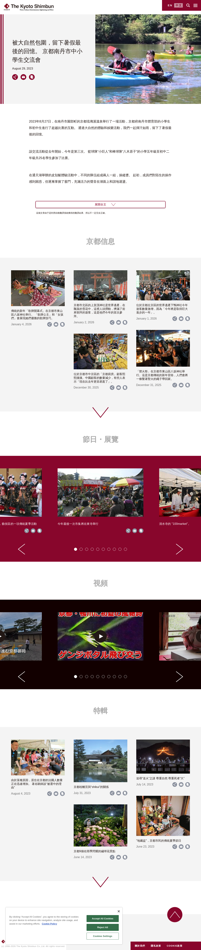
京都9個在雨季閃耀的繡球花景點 (94, 851)
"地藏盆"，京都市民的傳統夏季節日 (158, 840)
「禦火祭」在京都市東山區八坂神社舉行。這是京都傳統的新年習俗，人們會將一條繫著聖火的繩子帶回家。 (162, 375)
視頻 (100, 583)
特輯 (100, 710)
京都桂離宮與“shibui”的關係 (91, 786)
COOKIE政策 (174, 945)
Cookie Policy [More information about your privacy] (49, 923)
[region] (64, 925)
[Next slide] (179, 549)
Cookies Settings (102, 936)
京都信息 (100, 241)
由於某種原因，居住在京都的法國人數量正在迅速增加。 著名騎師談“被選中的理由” (37, 784)
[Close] (119, 911)
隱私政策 (156, 945)
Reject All (102, 927)
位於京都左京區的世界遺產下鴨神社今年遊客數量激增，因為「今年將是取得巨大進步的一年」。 (162, 309)
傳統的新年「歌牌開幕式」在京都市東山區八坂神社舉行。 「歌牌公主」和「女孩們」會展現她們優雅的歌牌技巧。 (37, 314)
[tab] (75, 549)
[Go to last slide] (21, 549)
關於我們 (140, 945)
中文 (179, 5)
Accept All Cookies (102, 918)
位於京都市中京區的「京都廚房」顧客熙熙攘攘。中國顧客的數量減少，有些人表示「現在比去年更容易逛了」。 (99, 378)
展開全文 (100, 204)
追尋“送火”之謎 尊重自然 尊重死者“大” (160, 778)
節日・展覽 (100, 439)
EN (170, 5)
